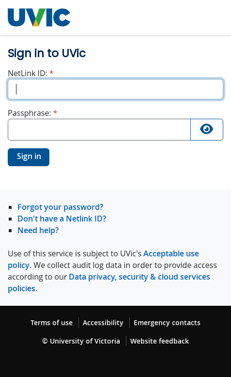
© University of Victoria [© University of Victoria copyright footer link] (81, 341)
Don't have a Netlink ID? (61, 218)
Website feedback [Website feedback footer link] (159, 341)
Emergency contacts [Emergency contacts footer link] (167, 322)
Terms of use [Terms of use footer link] (52, 322)
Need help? (38, 230)
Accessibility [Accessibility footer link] (103, 322)
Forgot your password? (60, 207)
